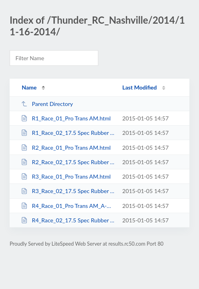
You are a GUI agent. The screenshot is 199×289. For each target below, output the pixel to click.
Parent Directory (47, 103)
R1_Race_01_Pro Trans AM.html (66, 118)
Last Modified (139, 87)
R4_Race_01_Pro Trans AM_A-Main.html (68, 205)
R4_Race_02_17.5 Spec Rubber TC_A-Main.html (68, 220)
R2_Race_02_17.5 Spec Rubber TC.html (68, 162)
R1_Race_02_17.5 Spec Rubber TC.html (68, 132)
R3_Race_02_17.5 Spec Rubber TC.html (68, 190)
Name (29, 87)
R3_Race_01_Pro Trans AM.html (66, 176)
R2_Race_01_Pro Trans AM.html (66, 147)
